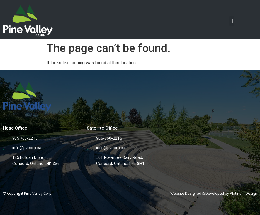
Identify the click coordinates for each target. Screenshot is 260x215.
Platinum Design (243, 193)
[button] (231, 21)
